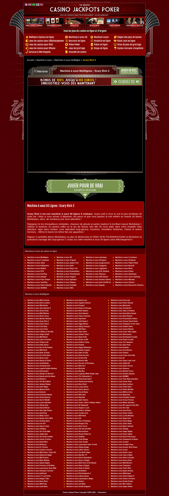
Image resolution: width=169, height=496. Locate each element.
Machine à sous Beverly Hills (77, 360)
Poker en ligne (101, 44)
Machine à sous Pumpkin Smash (123, 397)
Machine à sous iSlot (65, 288)
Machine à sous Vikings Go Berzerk (41, 374)
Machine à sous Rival (123, 268)
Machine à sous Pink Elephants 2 (79, 473)
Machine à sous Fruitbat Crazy (122, 444)
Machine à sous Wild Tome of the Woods (81, 463)
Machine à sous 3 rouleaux (126, 257)
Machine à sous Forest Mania (77, 392)
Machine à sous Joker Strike (121, 423)
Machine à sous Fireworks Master (40, 395)
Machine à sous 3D (64, 257)
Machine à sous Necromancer (77, 431)
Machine (114, 355)
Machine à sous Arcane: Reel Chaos (124, 447)
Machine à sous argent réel (67, 263)
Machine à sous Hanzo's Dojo (38, 426)
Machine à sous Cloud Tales (121, 387)
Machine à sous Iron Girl (37, 423)
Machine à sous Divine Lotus (121, 452)
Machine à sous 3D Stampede (77, 405)
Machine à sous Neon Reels (77, 384)
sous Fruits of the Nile (126, 355)
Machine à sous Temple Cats (38, 342)
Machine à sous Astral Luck (77, 300)
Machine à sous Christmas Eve (39, 366)
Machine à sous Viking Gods (38, 405)
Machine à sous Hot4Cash (37, 473)
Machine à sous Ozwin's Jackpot (79, 410)
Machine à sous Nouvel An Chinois (129, 285)
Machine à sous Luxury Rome (77, 387)
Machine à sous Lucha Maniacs (122, 416)
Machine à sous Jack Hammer (78, 313)
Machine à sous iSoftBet (37, 288)
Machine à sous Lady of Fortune (39, 339)
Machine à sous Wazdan (125, 279)
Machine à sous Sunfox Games (98, 279)
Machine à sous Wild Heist (76, 416)
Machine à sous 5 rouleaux (38, 260)
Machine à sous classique (96, 257)
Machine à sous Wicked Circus (122, 371)
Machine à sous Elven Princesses (123, 437)
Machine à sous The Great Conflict (40, 437)
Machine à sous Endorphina (68, 271)
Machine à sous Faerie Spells (121, 434)
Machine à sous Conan (119, 450)
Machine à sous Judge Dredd (38, 334)
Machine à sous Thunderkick (68, 274)
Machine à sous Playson (96, 274)
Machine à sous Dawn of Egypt (78, 465)
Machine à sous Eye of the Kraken (40, 347)
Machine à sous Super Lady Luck (123, 360)
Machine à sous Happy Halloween (79, 347)
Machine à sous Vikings (119, 429)
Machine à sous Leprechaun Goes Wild (42, 468)
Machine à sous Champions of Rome (124, 439)
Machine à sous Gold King (37, 413)
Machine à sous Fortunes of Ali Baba (41, 465)
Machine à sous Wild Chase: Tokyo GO (42, 452)
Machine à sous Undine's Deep (78, 342)
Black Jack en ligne (126, 40)
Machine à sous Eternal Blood (39, 408)
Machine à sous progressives (98, 263)
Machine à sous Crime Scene (38, 324)
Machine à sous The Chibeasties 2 (79, 376)
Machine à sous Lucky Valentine (39, 402)
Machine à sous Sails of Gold (77, 353)
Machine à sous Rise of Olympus (79, 421)
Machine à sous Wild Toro (76, 366)
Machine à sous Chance (125, 282)
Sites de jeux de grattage (129, 44)
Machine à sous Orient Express (39, 397)
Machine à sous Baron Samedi (122, 426)
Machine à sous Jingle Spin (38, 434)
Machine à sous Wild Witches (38, 313)
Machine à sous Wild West (76, 329)
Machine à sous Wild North (37, 350)
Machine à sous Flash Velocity (122, 303)
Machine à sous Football (66, 285)
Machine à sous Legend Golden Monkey (42, 368)
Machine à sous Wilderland (121, 473)
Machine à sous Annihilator (77, 471)
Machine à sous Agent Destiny (122, 471)
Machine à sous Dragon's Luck (78, 408)
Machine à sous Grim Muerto (121, 350)
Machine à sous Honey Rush (121, 460)
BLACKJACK (94, 25)
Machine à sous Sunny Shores (78, 389)
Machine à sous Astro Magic (38, 387)
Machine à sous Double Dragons (123, 374)
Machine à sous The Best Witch (39, 381)
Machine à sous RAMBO (120, 376)
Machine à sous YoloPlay (37, 282)
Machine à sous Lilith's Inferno (78, 450)
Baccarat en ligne (77, 40)
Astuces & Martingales (40, 51)
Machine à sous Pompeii (75, 305)
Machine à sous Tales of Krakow (122, 311)
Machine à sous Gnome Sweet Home (124, 321)
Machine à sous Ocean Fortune (122, 400)
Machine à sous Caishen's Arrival (40, 450)
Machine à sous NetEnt (36, 268)
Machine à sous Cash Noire (38, 486)
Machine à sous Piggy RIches (77, 324)
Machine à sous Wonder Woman (39, 318)
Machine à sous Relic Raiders (77, 311)
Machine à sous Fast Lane (120, 300)
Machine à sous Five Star (120, 408)
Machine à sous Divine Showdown (79, 457)
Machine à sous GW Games (97, 277)
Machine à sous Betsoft (124, 266)
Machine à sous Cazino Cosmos (39, 439)
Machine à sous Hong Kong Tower (79, 379)
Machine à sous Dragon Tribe (38, 478)
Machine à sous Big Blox (76, 371)
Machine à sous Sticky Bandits (122, 389)
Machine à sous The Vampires (122, 342)
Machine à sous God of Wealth (39, 400)
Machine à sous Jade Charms (77, 400)
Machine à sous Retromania (121, 334)
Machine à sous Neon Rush (38, 481)
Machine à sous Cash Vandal (77, 442)
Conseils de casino (77, 51)
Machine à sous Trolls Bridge (77, 439)
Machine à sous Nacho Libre (38, 358)
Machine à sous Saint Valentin (39, 285)
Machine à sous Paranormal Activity (80, 381)
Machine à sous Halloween (38, 266)
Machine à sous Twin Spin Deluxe (40, 410)
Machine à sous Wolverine (120, 305)
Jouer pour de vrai (85, 186)
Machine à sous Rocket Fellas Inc (79, 434)
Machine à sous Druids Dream (122, 481)
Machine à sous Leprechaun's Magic (80, 478)
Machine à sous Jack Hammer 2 (39, 308)
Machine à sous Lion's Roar (38, 329)
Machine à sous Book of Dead (39, 353)
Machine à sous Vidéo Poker (126, 263)
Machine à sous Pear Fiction (38, 279)
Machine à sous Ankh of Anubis (122, 457)
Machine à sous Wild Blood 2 (121, 463)
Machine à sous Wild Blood (38, 337)
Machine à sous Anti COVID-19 (98, 282)
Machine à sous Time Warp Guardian (124, 379)
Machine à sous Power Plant (121, 381)
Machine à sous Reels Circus (38, 316)
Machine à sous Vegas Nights (121, 431)
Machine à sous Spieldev (67, 279)
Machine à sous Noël (65, 266)
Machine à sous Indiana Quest (78, 476)
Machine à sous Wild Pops (37, 484)
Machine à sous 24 (117, 358)
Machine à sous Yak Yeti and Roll (79, 429)
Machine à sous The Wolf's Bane (78, 452)
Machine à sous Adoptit (36, 277)
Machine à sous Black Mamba (38, 460)
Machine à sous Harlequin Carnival (40, 471)
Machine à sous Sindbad (76, 437)
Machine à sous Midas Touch (38, 416)
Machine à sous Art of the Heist (39, 355)
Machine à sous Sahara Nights (39, 463)
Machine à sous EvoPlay (37, 274)
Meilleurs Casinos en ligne (41, 37)
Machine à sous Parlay (124, 271)
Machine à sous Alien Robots (121, 316)
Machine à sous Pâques (66, 282)
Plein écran (42, 71)
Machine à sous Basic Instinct (122, 384)
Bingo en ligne (101, 48)
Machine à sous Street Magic (121, 421)
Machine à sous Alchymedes (38, 371)
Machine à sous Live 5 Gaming (127, 277)
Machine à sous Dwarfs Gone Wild (40, 418)
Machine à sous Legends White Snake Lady (83, 374)
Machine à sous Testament (120, 465)
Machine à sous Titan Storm (77, 332)
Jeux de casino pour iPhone (42, 48)
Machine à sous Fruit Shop (37, 326)
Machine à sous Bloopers (37, 379)
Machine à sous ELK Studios (97, 271)
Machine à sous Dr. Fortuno (38, 447)
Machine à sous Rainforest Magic (40, 455)
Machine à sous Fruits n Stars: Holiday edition (83, 402)
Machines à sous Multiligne (67, 60)
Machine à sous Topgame (96, 266)
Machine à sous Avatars (75, 481)
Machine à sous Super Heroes (122, 366)
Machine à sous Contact (119, 442)
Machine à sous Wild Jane (76, 395)
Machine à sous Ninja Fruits (77, 337)
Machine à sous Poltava (119, 353)
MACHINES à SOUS (54, 25)
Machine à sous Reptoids (76, 397)
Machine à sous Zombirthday (38, 363)
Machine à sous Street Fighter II (122, 476)
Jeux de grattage (77, 48)
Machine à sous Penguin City (77, 423)
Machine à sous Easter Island (121, 413)
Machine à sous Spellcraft (120, 363)
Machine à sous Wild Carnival (38, 300)
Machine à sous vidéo (36, 263)
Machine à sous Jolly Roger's (77, 321)
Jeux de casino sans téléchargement (46, 40)
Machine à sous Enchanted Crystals (124, 337)
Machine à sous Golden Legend (78, 350)
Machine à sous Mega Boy (120, 395)
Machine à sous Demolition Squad (123, 313)
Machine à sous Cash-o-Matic (121, 455)
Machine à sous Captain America (79, 303)
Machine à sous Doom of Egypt (78, 460)
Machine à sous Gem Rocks (121, 410)
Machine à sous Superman (76, 318)
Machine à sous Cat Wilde (76, 484)
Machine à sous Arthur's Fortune (123, 478)
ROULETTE (74, 25)
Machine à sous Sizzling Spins (39, 421)
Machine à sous (101, 37)
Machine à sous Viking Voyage (78, 447)
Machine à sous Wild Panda (38, 305)
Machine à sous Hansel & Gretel (39, 360)
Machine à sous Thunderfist (121, 308)
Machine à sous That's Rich (121, 468)
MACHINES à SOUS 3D (134, 25)
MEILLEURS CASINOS (34, 25)
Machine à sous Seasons (120, 368)
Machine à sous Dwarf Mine (38, 442)
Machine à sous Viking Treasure (78, 326)
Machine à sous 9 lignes (66, 260)
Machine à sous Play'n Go (67, 268)
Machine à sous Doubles (120, 347)
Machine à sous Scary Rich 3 (38, 321)
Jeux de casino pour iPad (41, 44)
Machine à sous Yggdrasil (96, 268)
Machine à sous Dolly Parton (38, 345)
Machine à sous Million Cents (121, 392)
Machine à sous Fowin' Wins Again (123, 332)
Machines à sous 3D (78, 37)
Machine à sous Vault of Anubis (78, 468)
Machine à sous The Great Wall (39, 431)
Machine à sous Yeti (74, 418)
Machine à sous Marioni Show (39, 389)
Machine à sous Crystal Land (77, 413)
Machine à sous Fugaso (66, 277)
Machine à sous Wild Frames (38, 457)
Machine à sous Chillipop (37, 429)
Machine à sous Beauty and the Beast (41, 376)
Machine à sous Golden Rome (122, 326)
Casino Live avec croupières (130, 48)
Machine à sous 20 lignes (96, 260)
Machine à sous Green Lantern (39, 303)
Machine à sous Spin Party (120, 345)
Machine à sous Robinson (37, 444)
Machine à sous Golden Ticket (78, 334)
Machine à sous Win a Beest (121, 484)
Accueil (30, 60)
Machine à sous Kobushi (37, 392)
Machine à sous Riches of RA (77, 339)
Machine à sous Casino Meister (122, 329)
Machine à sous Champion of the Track (125, 324)
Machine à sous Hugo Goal (121, 418)
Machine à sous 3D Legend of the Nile (125, 405)
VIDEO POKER (114, 25)
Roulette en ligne (102, 40)
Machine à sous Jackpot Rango (39, 384)
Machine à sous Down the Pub (78, 355)
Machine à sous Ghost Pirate (38, 311)
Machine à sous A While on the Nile (40, 332)
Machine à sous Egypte (95, 285)
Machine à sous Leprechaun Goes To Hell (82, 444)
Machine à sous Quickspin (126, 274)
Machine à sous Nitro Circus (77, 426)
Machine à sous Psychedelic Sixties (124, 318)
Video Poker (74, 44)
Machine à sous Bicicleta (76, 368)
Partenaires (102, 492)
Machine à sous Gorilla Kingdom (79, 486)
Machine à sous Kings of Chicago (79, 308)
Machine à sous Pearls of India (122, 339)
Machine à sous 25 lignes (125, 260)
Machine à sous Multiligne (37, 257)
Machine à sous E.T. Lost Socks (39, 476)
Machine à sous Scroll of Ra (77, 358)
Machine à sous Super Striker (121, 486)
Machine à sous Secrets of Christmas (80, 363)
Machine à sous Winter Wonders (123, 402)
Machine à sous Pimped (75, 345)
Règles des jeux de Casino (129, 37)
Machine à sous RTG (35, 271)
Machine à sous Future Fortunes (78, 316)
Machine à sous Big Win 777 (77, 455)
